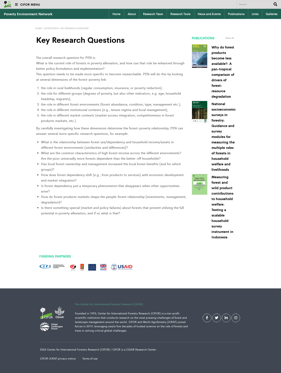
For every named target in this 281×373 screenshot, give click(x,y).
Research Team (153, 14)
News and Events (209, 14)
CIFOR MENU (27, 4)
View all (229, 38)
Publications (236, 14)
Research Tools (180, 14)
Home (116, 14)
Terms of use (90, 358)
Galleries (271, 14)
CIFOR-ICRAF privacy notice (58, 358)
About (132, 14)
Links (255, 14)
